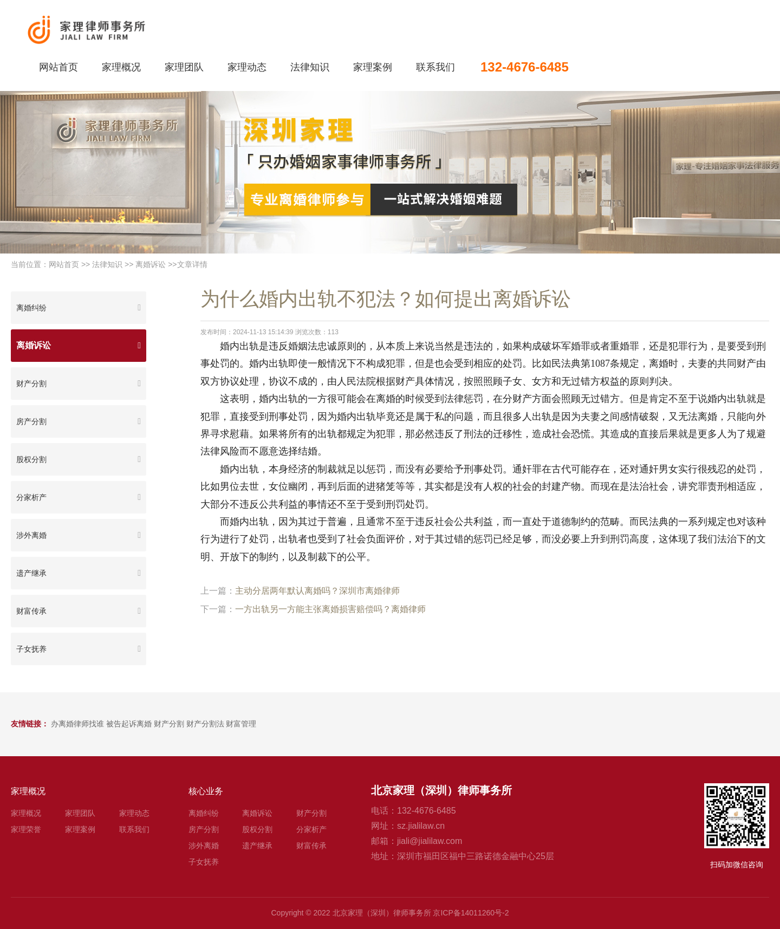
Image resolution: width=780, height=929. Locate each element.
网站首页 (58, 67)
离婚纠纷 (31, 307)
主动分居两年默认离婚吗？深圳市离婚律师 (317, 590)
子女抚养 (31, 649)
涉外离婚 (31, 535)
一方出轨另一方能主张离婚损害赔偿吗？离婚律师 (330, 609)
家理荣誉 (26, 829)
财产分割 (31, 383)
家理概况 (121, 67)
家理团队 (184, 67)
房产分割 (31, 421)
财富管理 (241, 723)
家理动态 (246, 67)
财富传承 (31, 611)
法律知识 (309, 67)
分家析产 (31, 497)
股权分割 (31, 459)
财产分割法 (205, 723)
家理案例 (372, 67)
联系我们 (435, 67)
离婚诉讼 (150, 264)
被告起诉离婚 (129, 723)
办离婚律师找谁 (77, 723)
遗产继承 (31, 573)
